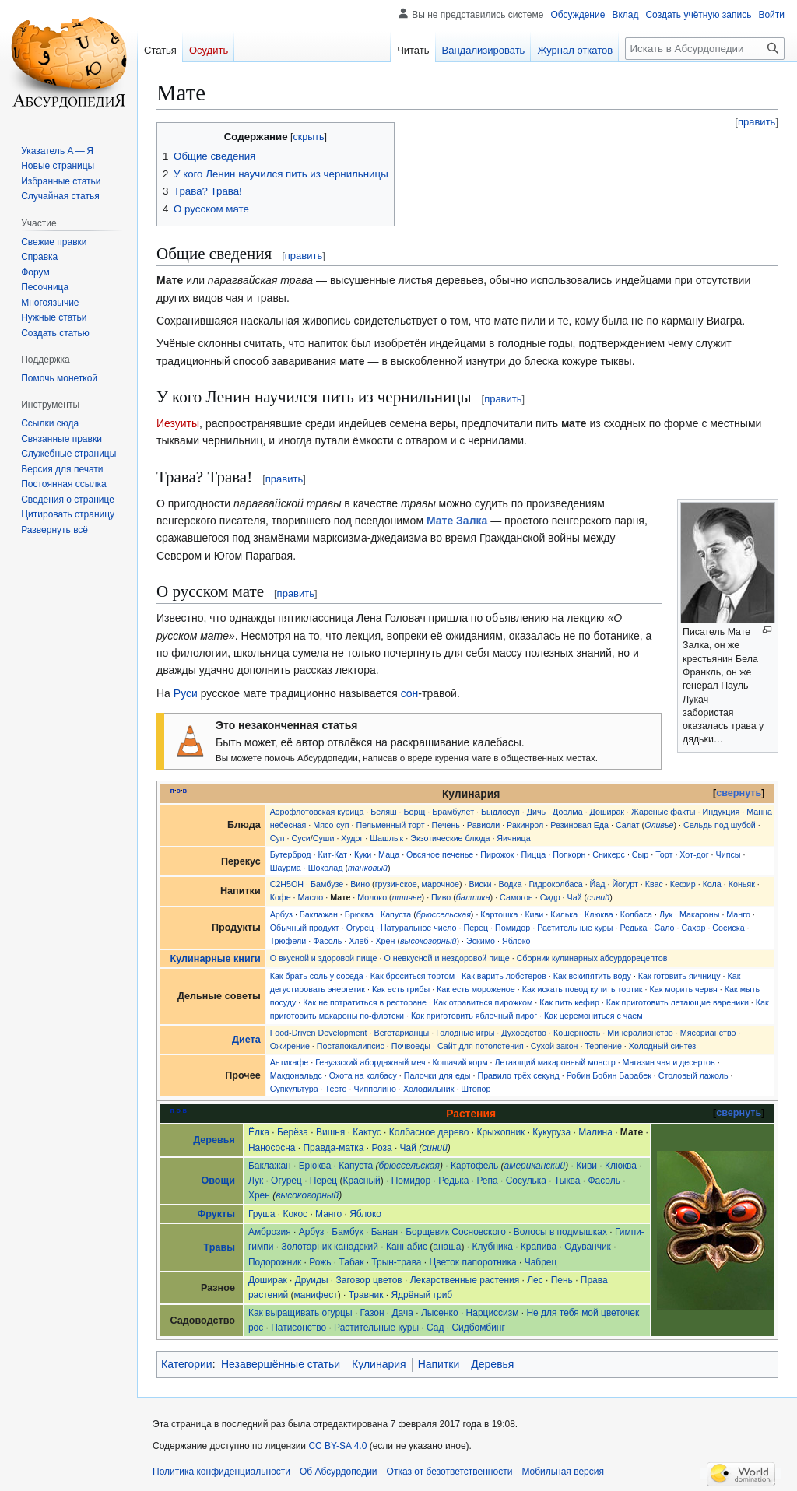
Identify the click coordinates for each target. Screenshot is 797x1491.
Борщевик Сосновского (456, 1231)
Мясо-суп (331, 825)
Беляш (383, 811)
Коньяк (742, 884)
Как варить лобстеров (504, 976)
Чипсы (728, 854)
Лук (665, 914)
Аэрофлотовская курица (317, 811)
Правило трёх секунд (518, 1075)
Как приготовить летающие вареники (677, 1002)
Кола (712, 884)
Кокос (295, 1214)
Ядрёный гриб (421, 1294)
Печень (446, 825)
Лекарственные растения (465, 1280)
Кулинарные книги (215, 958)
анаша (447, 1246)
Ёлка (258, 1132)
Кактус (367, 1132)
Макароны (699, 914)
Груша (262, 1214)
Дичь (536, 811)
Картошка (499, 914)
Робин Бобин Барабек (609, 1075)
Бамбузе (327, 884)
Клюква (599, 914)
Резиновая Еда (579, 825)
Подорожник (274, 1262)
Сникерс (608, 854)
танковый (368, 867)
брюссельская (443, 914)
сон (410, 693)
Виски (480, 884)
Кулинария (379, 1364)
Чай (574, 897)
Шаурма (285, 867)
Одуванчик (587, 1246)
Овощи (217, 1180)
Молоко (372, 897)
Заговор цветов (369, 1280)
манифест (316, 1294)
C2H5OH (287, 884)
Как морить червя (683, 989)
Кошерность (576, 1032)
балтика (473, 897)
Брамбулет (453, 811)
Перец (475, 927)
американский (535, 1165)
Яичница (513, 838)
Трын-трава (396, 1262)
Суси (300, 838)
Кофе (280, 897)
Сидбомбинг (477, 1327)
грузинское (396, 884)
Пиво (441, 897)
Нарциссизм (492, 1312)
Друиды (311, 1280)
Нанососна (272, 1147)
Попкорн (569, 854)
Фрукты (216, 1214)
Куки (362, 854)
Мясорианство (708, 1032)
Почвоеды (410, 1046)
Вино (360, 884)
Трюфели (288, 940)
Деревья (214, 1140)
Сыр (640, 854)
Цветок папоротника (473, 1262)
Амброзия (269, 1231)
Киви (534, 914)
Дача (402, 1312)
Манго (738, 914)
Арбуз (281, 914)
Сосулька (526, 1180)
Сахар (693, 927)
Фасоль (327, 940)
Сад (435, 1327)
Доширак (607, 811)
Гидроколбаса (555, 884)
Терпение (603, 1046)
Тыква (567, 1180)
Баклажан (319, 914)
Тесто (336, 1088)
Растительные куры (575, 927)
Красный (362, 1180)
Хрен (385, 940)
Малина (595, 1132)
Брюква (359, 914)
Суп (277, 838)
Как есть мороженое (476, 989)
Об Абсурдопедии (338, 1471)
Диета (246, 1039)
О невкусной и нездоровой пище (446, 958)
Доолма (568, 811)
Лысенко (439, 1312)
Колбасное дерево (429, 1132)
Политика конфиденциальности (221, 1471)
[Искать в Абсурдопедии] (705, 48)
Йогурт (624, 884)
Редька (633, 927)
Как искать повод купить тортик (582, 989)
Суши (324, 838)
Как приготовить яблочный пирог (474, 1015)
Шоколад (325, 867)
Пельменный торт (390, 825)
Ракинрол (525, 825)
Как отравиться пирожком (483, 1002)
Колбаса (636, 914)
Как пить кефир (569, 1002)
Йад (598, 884)
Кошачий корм (460, 1062)
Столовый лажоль (693, 1075)
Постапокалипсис (350, 1046)
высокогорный (428, 940)
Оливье (658, 825)
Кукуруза (551, 1132)
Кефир (683, 884)
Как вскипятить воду (592, 976)
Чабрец (541, 1262)
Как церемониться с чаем (593, 1015)
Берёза (292, 1132)
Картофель (474, 1165)
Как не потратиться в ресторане (365, 1002)
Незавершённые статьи (280, 1364)
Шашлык (386, 838)
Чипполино (374, 1088)
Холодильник (428, 1088)
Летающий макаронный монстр (555, 1062)
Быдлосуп (500, 811)
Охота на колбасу (363, 1075)
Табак (351, 1262)
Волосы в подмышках (560, 1231)
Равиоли (483, 825)
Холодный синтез (662, 1046)
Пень (562, 1280)
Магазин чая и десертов (669, 1062)
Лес (535, 1280)
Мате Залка (457, 520)
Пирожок (497, 854)
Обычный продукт (304, 927)
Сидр (550, 897)
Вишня (330, 1132)
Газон (372, 1312)
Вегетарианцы (402, 1032)
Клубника (492, 1246)
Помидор (512, 927)
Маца (388, 854)
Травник (366, 1294)
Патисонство (298, 1327)
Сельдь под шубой (719, 825)
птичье (407, 897)
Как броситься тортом (412, 976)
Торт (663, 854)
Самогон (516, 897)
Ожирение (290, 1046)
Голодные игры (465, 1032)
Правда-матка (333, 1147)
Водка (510, 884)
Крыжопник (500, 1132)
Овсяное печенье (439, 854)
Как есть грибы (401, 989)
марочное (440, 884)
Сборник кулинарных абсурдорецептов (592, 958)
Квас (654, 884)
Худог (352, 838)
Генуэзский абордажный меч (370, 1062)
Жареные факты (663, 811)
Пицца (533, 854)
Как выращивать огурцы (300, 1312)
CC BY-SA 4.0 (337, 1445)
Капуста (396, 914)
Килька (564, 914)
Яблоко (516, 940)
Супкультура (294, 1088)
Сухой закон (554, 1046)
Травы (218, 1247)
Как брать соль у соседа (316, 976)
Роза (382, 1147)
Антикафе (289, 1062)
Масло (311, 897)
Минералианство (640, 1032)
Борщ (415, 811)
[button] (54, 529)
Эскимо (480, 940)
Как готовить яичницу (679, 976)
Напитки (439, 1364)
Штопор (475, 1088)
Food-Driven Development (318, 1032)
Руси (186, 693)
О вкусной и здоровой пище (323, 958)
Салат (628, 825)
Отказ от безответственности (450, 1471)
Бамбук (347, 1231)
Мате (340, 897)
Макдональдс (296, 1075)
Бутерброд (290, 854)
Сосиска (728, 927)
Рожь (320, 1262)
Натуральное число (418, 927)
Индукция (720, 811)
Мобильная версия (562, 1471)
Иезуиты (177, 423)
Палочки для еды (437, 1075)
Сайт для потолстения (480, 1046)
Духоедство (523, 1032)
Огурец (360, 927)
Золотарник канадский (329, 1246)
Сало (664, 927)
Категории (186, 1364)
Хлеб (358, 940)
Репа (486, 1180)
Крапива (538, 1246)
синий (598, 897)
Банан (384, 1231)
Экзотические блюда (450, 838)
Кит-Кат (332, 854)
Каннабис (406, 1246)
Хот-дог (693, 854)
